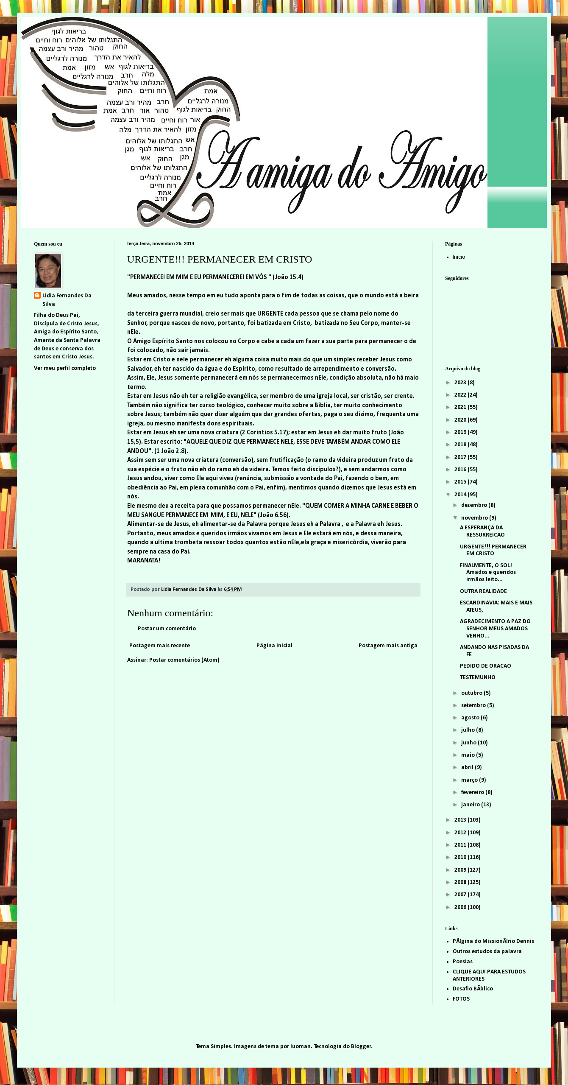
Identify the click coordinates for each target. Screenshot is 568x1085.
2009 (461, 870)
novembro (475, 518)
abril (468, 767)
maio (468, 755)
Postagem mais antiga (388, 646)
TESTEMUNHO (478, 677)
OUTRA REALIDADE (483, 591)
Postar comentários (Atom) (184, 660)
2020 (461, 420)
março (470, 780)
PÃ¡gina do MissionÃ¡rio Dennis (493, 941)
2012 (461, 833)
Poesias (463, 962)
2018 (461, 445)
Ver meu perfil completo (65, 368)
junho (469, 743)
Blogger (361, 1046)
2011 (461, 845)
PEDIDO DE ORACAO (485, 666)
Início (459, 257)
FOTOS (461, 999)
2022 (461, 395)
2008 (461, 882)
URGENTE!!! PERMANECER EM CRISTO (493, 550)
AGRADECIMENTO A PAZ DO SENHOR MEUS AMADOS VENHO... (495, 628)
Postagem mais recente (159, 646)
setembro (474, 705)
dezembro (474, 505)
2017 (461, 457)
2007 (461, 895)
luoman (300, 1046)
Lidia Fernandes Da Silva (67, 300)
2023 (461, 383)
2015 (461, 482)
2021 (461, 407)
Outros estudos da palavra (487, 951)
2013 (461, 820)
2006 (461, 907)
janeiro (471, 805)
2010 (461, 857)
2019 (461, 432)
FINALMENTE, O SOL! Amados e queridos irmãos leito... (488, 572)
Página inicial (274, 646)
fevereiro (473, 792)
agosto (471, 718)
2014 (461, 495)
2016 (461, 470)
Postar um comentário (167, 629)
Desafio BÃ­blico (473, 989)
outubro (472, 693)
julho (468, 730)
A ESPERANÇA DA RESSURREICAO (482, 531)
